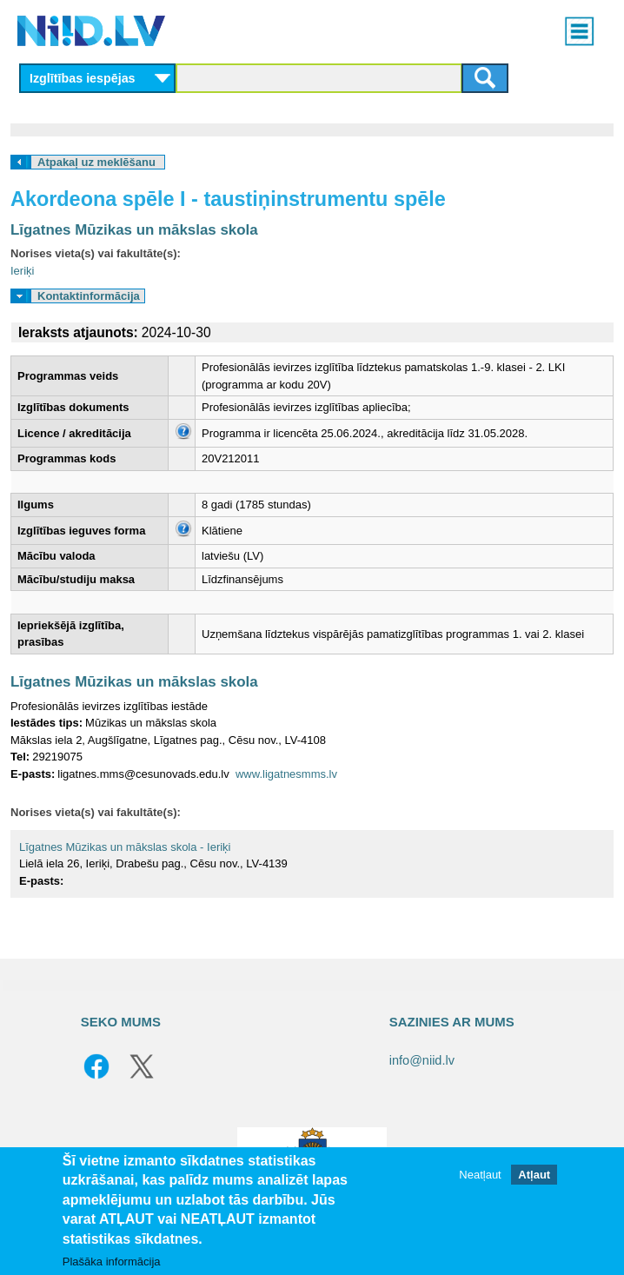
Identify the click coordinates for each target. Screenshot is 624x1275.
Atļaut (534, 1174)
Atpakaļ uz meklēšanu (96, 162)
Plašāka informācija (112, 1261)
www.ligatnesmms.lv (286, 773)
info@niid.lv (422, 1060)
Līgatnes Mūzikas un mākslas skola (134, 230)
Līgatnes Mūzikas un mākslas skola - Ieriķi (124, 846)
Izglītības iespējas (83, 78)
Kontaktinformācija (88, 295)
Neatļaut (480, 1174)
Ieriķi (22, 270)
